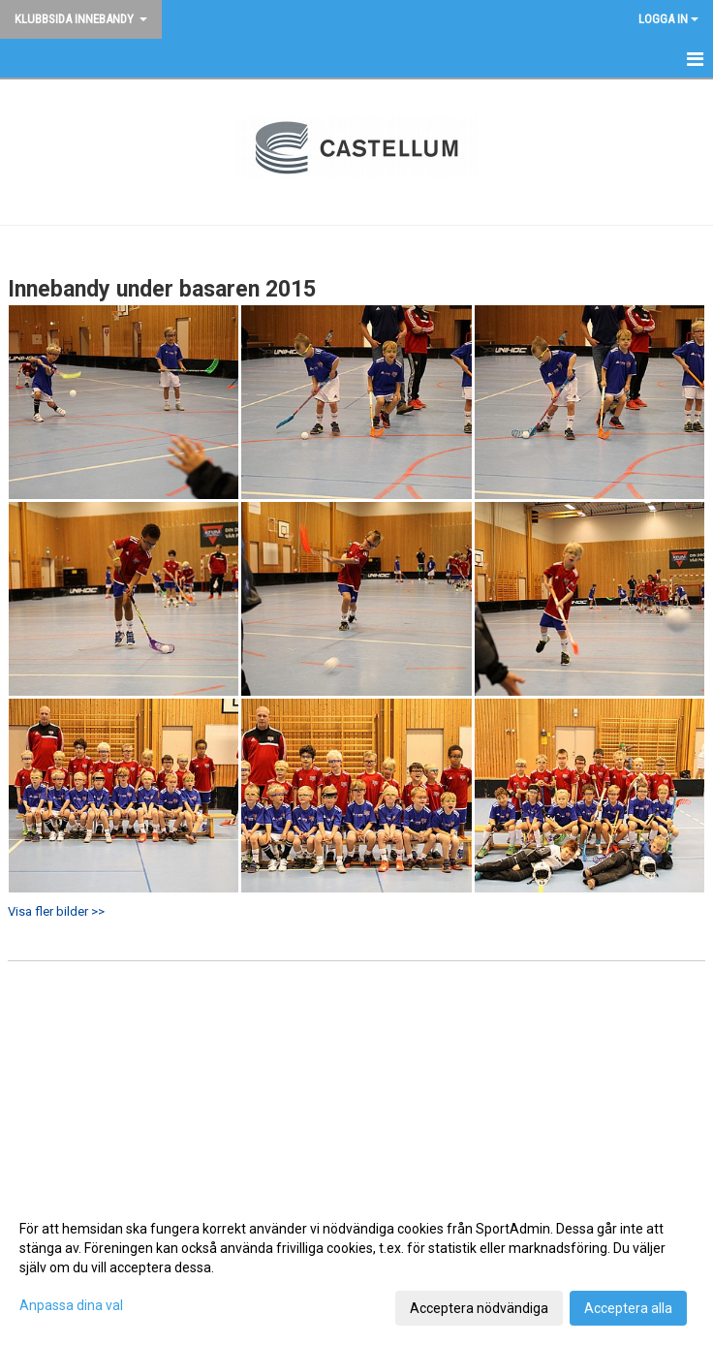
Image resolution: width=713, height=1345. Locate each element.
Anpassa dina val (71, 1305)
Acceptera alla (628, 1308)
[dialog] (356, 1267)
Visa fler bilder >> (56, 911)
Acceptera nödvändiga (479, 1308)
